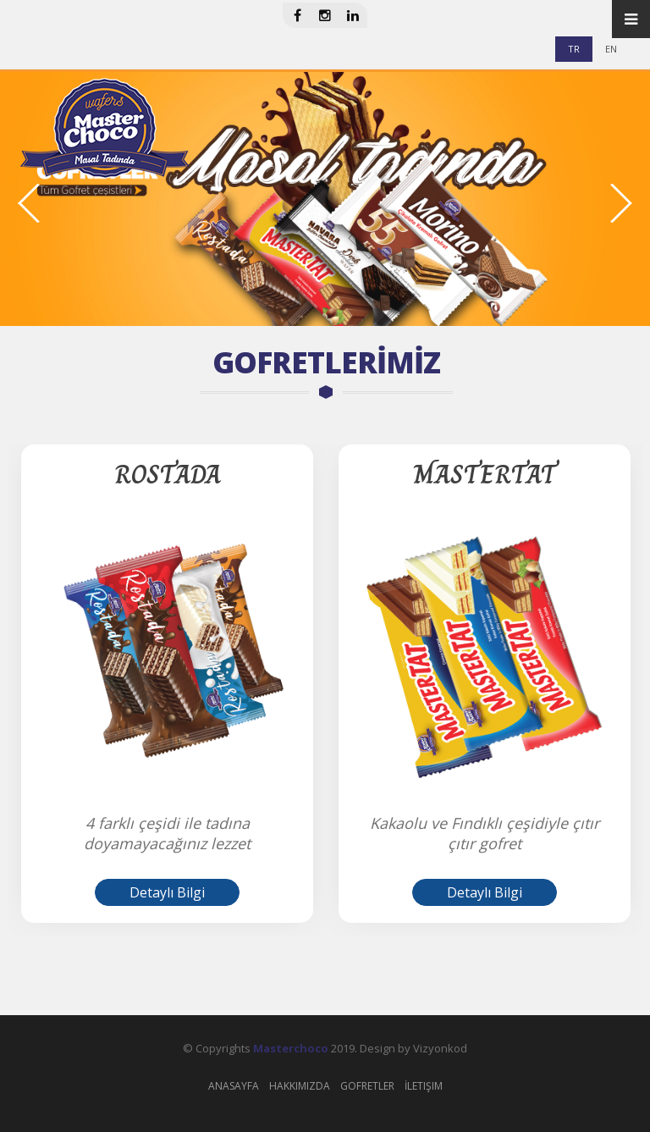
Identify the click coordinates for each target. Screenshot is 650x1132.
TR (574, 48)
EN (611, 48)
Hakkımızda (299, 1086)
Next (620, 203)
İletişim (424, 1086)
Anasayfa (233, 1086)
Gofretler (367, 1086)
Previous (29, 203)
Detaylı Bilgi (167, 892)
